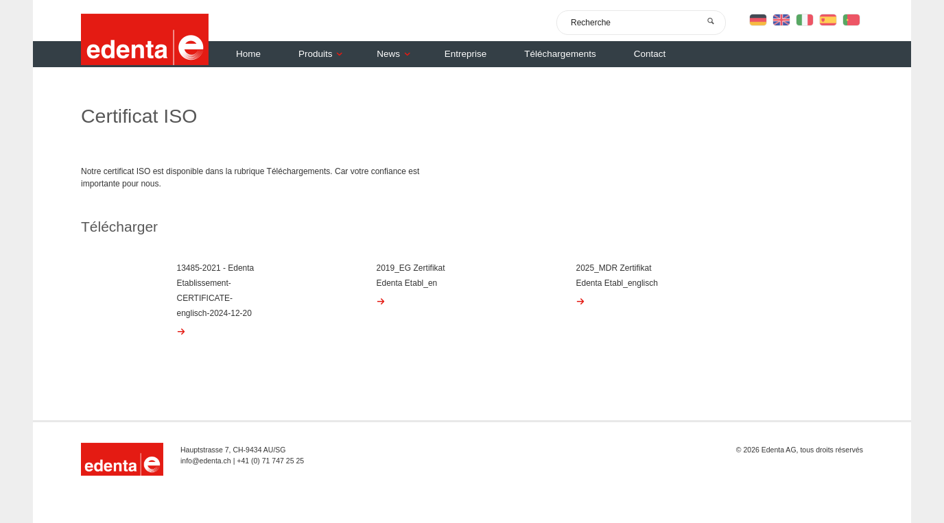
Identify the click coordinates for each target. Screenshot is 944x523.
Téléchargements (559, 54)
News (397, 54)
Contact (650, 54)
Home (248, 54)
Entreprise (466, 54)
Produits (323, 54)
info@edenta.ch (205, 461)
